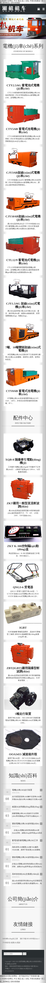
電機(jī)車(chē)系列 (23, 46)
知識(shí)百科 (23, 775)
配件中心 (23, 418)
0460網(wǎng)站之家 (10, 939)
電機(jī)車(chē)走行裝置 (22, 790)
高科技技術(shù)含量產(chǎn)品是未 (25, 874)
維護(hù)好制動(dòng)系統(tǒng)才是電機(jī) (25, 807)
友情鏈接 (23, 924)
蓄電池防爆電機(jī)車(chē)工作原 (25, 840)
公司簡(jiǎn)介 (23, 899)
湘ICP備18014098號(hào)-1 (30, 939)
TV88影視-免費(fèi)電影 (11, 943)
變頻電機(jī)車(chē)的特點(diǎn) (25, 824)
